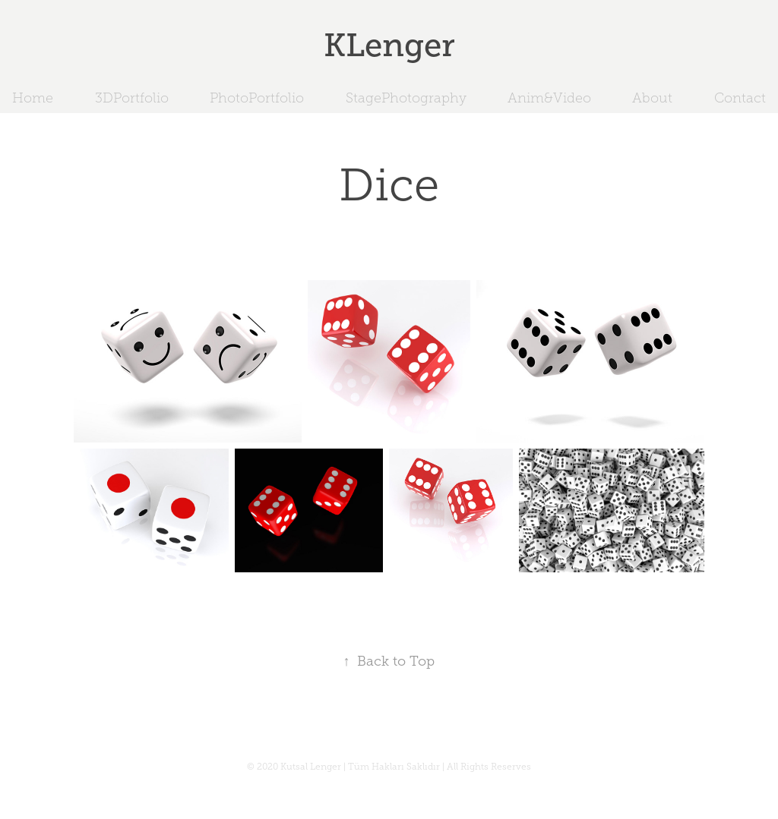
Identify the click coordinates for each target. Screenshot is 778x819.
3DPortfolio (132, 98)
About (652, 98)
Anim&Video (549, 98)
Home (32, 98)
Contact (740, 98)
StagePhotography (406, 98)
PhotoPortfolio (257, 98)
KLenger (389, 45)
